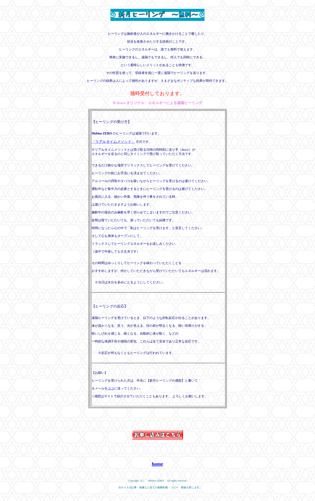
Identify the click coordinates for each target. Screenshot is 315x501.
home (157, 463)
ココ (111, 388)
